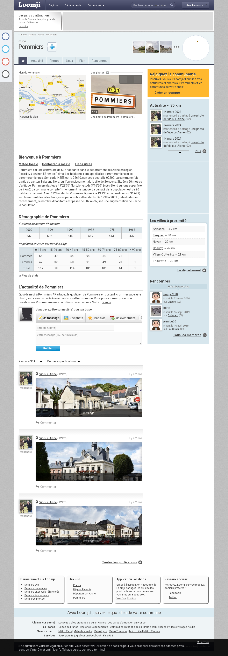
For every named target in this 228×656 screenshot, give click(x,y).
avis (99, 318)
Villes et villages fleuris (181, 626)
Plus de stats (30, 275)
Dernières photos (34, 598)
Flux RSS (74, 579)
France (22, 34)
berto (166, 307)
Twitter (173, 597)
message (51, 318)
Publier (47, 348)
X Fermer (203, 642)
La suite (23, 26)
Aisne (41, 34)
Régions (85, 626)
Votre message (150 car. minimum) (89, 338)
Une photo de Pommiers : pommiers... (113, 116)
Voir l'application (126, 598)
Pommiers (51, 34)
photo (76, 318)
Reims (60, 173)
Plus (198, 151)
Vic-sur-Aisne (48, 374)
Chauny (158, 248)
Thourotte (159, 261)
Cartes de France (68, 626)
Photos (54, 61)
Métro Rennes (151, 631)
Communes (116, 626)
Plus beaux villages (155, 626)
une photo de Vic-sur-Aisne (183, 117)
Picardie (32, 34)
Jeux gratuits (65, 635)
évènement (125, 318)
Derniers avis (32, 584)
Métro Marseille (83, 631)
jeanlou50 (169, 321)
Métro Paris (65, 631)
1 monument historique (75, 189)
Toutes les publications (119, 562)
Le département (189, 270)
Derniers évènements (36, 595)
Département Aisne (84, 593)
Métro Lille (135, 631)
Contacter (56, 164)
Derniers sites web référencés (41, 591)
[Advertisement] (138, 21)
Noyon (157, 241)
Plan (82, 61)
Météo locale (28, 164)
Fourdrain (173, 328)
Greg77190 (170, 294)
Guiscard (173, 315)
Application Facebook (88, 635)
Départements (100, 626)
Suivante (137, 79)
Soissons (110, 181)
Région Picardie (82, 589)
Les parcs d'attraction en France (126, 622)
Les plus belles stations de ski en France (82, 622)
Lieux (69, 61)
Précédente (123, 79)
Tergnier (158, 235)
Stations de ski (133, 626)
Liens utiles (83, 164)
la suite (106, 302)
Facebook (175, 592)
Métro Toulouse (118, 631)
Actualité (37, 61)
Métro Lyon (100, 631)
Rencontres (99, 61)
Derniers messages (35, 588)
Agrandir (130, 79)
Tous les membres (187, 335)
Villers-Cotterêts (163, 254)
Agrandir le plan (29, 116)
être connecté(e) (62, 309)
